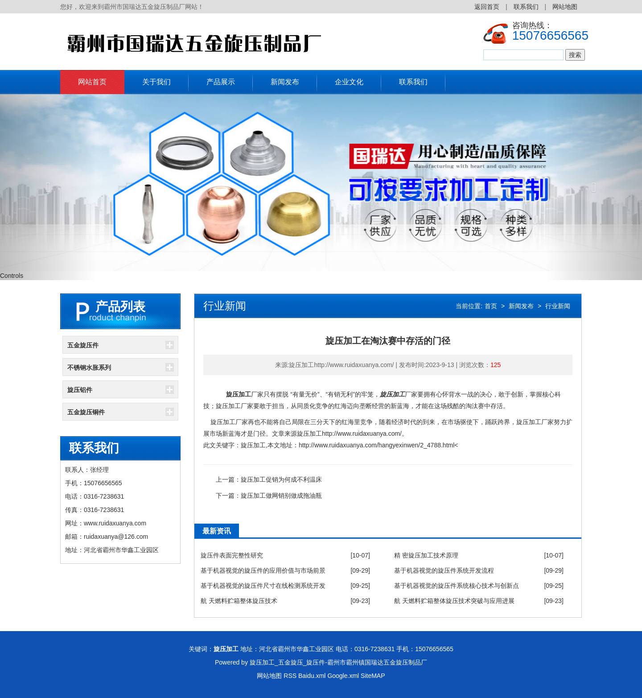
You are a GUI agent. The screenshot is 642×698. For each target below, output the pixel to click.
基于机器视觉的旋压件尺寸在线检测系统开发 (263, 585)
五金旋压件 (83, 345)
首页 (491, 306)
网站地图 (564, 6)
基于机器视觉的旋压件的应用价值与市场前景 (263, 570)
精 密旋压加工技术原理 (426, 555)
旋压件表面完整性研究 (232, 555)
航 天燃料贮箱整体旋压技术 (239, 600)
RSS (290, 675)
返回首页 (486, 6)
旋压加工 (238, 394)
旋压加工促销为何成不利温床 (281, 479)
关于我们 (156, 82)
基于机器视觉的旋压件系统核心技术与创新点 (456, 585)
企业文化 (349, 82)
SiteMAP (373, 675)
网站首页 (92, 82)
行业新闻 (557, 306)
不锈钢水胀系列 (89, 367)
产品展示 (220, 82)
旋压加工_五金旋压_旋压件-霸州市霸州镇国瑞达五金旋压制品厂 (338, 662)
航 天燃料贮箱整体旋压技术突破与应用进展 (454, 600)
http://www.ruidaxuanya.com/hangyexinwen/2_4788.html (376, 445)
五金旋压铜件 (86, 412)
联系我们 (526, 6)
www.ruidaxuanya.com (115, 523)
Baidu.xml (311, 675)
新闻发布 (285, 82)
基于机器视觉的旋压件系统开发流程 (444, 570)
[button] (48, 187)
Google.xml (343, 675)
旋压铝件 (79, 389)
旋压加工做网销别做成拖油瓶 (281, 495)
